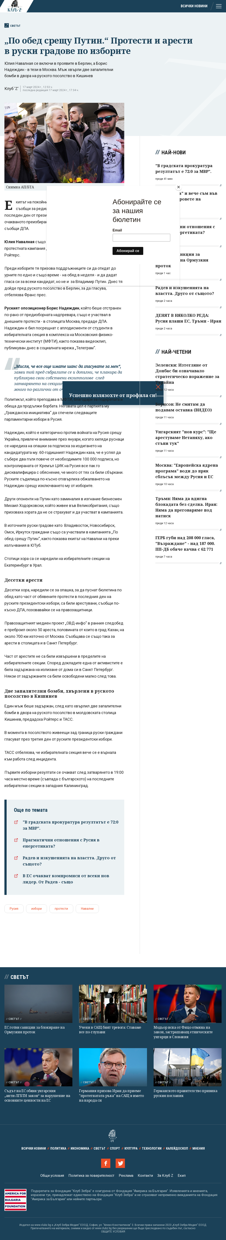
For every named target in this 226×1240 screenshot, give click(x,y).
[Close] (178, 187)
